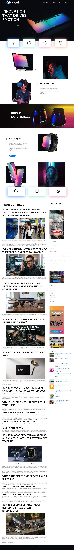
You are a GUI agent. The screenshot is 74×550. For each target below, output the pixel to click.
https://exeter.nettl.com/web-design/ (39, 492)
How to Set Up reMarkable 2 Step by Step (57, 255)
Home (7, 546)
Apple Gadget (52, 288)
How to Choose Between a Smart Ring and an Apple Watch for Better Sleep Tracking (24, 438)
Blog (18, 546)
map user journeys (23, 491)
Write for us (38, 546)
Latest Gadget (52, 295)
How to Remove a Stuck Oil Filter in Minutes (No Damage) (60, 253)
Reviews (51, 299)
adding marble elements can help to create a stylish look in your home (24, 419)
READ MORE (12, 155)
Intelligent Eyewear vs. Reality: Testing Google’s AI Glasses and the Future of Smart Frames (24, 212)
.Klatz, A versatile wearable (62, 358)
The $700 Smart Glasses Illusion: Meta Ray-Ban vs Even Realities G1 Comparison (22, 286)
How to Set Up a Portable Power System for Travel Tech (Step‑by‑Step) (21, 508)
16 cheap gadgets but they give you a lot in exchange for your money (63, 375)
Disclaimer (30, 546)
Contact (24, 546)
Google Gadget (52, 293)
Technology (52, 301)
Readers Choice (52, 297)
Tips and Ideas (52, 303)
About (13, 546)
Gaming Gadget (52, 291)
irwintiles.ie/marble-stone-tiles (28, 414)
